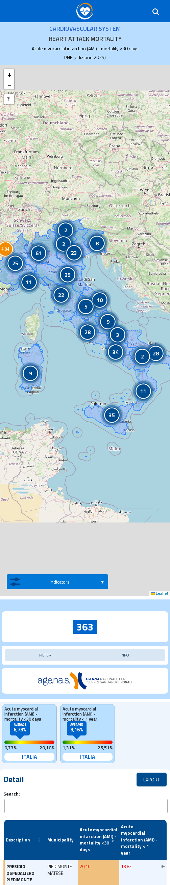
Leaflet (159, 593)
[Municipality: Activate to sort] (62, 840)
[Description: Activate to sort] (25, 840)
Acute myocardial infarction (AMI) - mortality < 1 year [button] (139, 839)
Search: (11, 793)
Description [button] (18, 839)
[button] (65, 230)
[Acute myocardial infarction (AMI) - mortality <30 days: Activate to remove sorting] (98, 840)
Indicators (40, 582)
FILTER (45, 655)
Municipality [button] (60, 839)
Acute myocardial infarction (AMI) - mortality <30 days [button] (98, 839)
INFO (124, 655)
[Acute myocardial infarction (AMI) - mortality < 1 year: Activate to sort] (139, 840)
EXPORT (151, 779)
